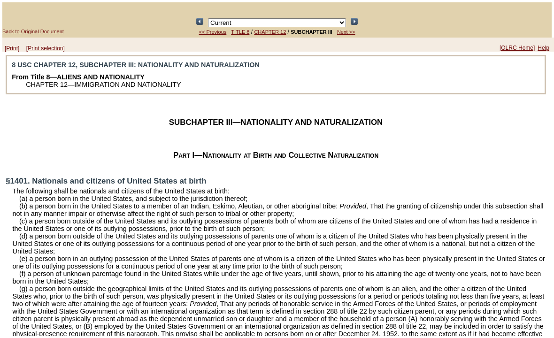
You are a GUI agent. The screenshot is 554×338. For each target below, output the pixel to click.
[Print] (12, 48)
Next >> (346, 32)
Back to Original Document (33, 31)
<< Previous (213, 32)
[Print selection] (45, 48)
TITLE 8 (240, 32)
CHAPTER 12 (270, 32)
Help (543, 48)
